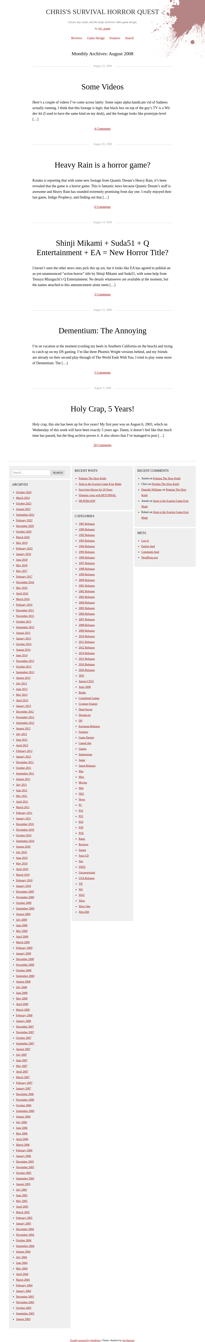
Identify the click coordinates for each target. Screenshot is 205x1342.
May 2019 (21, 542)
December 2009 (25, 891)
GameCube (85, 743)
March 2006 (23, 1144)
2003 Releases (87, 596)
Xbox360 (84, 911)
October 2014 (23, 644)
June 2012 (21, 739)
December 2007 (25, 1026)
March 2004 (23, 1279)
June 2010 (21, 857)
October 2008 (23, 970)
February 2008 (24, 1015)
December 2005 (25, 1161)
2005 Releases (87, 608)
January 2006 (23, 1156)
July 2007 (21, 1054)
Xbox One (84, 906)
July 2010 (21, 852)
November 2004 (25, 1234)
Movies (83, 782)
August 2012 (23, 728)
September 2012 (25, 722)
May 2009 (21, 931)
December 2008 (25, 959)
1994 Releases (87, 546)
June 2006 (21, 1127)
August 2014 (23, 649)
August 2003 (23, 1319)
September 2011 (25, 773)
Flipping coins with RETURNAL (97, 495)
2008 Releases (87, 625)
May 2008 (21, 998)
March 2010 (23, 874)
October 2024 (23, 492)
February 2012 (24, 751)
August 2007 (23, 1049)
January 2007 (23, 1088)
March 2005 (23, 1212)
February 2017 (24, 576)
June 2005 (21, 1195)
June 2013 (21, 689)
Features (114, 38)
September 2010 (25, 841)
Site (81, 861)
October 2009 (23, 902)
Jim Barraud (128, 1340)
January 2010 (23, 886)
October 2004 (23, 1240)
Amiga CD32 (86, 681)
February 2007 (24, 1082)
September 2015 (25, 627)
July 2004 (21, 1257)
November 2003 (25, 1302)
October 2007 (23, 1037)
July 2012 (21, 734)
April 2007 (22, 1071)
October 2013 (23, 666)
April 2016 (22, 593)
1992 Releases (87, 535)
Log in (145, 540)
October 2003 (23, 1307)
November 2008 (25, 964)
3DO (81, 675)
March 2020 (23, 537)
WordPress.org (149, 557)
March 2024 (23, 497)
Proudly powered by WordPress (85, 1340)
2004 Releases (87, 602)
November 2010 (25, 829)
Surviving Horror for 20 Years (95, 489)
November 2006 (25, 1099)
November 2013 (25, 661)
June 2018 (21, 559)
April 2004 (22, 1274)
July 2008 (21, 987)
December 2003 (25, 1296)
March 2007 (23, 1077)
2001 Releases (87, 585)
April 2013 (22, 700)
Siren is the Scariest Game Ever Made (100, 484)
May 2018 (21, 565)
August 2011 (23, 779)
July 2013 (21, 683)
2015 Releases (87, 658)
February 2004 (24, 1285)
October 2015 (23, 621)
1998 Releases (87, 568)
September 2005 (25, 1178)
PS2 (81, 810)
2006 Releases (87, 613)
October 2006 (23, 1105)
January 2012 (23, 756)
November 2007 (25, 1032)
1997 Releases (87, 563)
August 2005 (23, 1184)
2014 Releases (87, 653)
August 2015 (23, 632)
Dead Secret (85, 709)
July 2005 (21, 1189)
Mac (81, 771)
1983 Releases (87, 523)
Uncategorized (87, 872)
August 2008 (23, 981)
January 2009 (23, 953)
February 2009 (24, 947)
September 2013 (25, 672)
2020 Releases (87, 670)
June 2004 (21, 1262)
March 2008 (23, 1009)
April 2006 (22, 1139)
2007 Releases (87, 619)
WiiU (82, 895)
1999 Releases (87, 574)
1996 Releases (87, 557)
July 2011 (21, 784)
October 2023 (23, 503)
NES (81, 793)
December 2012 (25, 711)
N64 (81, 788)
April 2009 (22, 936)
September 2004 (25, 1246)
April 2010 (22, 869)
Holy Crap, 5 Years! (103, 408)
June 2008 (21, 992)
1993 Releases (87, 540)
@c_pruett (104, 28)
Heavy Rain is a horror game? (103, 164)
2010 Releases (87, 636)
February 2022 (24, 520)
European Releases (89, 726)
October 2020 (23, 531)
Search (129, 38)
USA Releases (87, 878)
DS (80, 720)
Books (82, 692)
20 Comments (102, 445)
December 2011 (25, 762)
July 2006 (21, 1122)
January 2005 (23, 1223)
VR (80, 883)
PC (80, 805)
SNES (82, 866)
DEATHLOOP (87, 500)
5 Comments (102, 294)
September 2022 (25, 514)
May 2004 (21, 1268)
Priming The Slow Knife (92, 478)
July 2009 (21, 919)
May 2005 (21, 1201)
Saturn (82, 850)
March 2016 (23, 599)
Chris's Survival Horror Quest (102, 11)
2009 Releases (87, 630)
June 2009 (21, 925)
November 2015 (25, 616)
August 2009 (23, 914)
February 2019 (24, 548)
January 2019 (23, 554)
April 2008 (22, 1004)
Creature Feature (88, 703)
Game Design (96, 38)
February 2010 (24, 880)
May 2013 (21, 694)
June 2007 (21, 1060)
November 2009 (25, 897)
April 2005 (22, 1206)
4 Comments (102, 128)
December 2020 (25, 526)
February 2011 (24, 812)
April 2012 (22, 745)
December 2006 (25, 1094)
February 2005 (24, 1217)
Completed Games (89, 698)
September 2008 (25, 976)
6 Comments (102, 207)
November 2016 (25, 582)
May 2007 (21, 1066)
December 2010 (25, 824)
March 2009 (23, 942)
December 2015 (25, 610)
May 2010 (21, 863)
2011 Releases (87, 641)
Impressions (85, 754)
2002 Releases (87, 591)
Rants (82, 838)
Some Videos (102, 86)
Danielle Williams (151, 489)
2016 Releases (87, 664)
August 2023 (23, 509)
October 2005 (23, 1172)
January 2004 (23, 1291)
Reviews (76, 38)
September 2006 (25, 1111)
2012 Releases (87, 647)
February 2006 (24, 1150)
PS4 (81, 821)
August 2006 (23, 1116)
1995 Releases (87, 551)
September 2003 (25, 1313)
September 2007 (25, 1043)
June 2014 (21, 655)
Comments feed (150, 551)
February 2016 (24, 604)
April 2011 (22, 801)
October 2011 (23, 767)
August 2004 (23, 1251)
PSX (81, 833)
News (82, 799)
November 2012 (25, 717)
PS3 (81, 816)
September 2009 (25, 908)
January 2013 (23, 706)
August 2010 (23, 846)
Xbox (82, 900)
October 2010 (23, 835)
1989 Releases (87, 529)
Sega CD (84, 855)
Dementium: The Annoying (102, 330)
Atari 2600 (85, 686)
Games (82, 748)
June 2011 (21, 790)
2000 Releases (87, 580)
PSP (81, 827)
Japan (82, 760)
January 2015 (23, 638)
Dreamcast (85, 715)
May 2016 (21, 587)
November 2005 (25, 1167)
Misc (81, 776)
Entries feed (148, 546)
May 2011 (21, 796)
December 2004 (25, 1229)
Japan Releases (87, 765)
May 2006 (21, 1133)
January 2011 (23, 818)
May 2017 (21, 571)
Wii (81, 889)
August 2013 (23, 677)
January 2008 (23, 1021)
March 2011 (23, 807)
